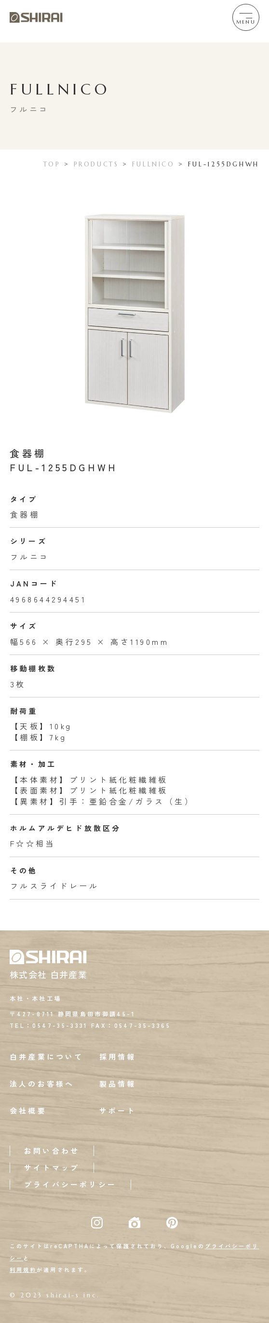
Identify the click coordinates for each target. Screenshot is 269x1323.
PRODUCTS (96, 164)
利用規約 (23, 1269)
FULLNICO (153, 164)
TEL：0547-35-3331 (49, 1025)
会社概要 (28, 1110)
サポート (117, 1110)
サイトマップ (52, 1167)
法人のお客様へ (42, 1083)
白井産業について (47, 1056)
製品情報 (117, 1083)
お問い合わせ (52, 1151)
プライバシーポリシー (70, 1184)
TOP (52, 164)
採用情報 (117, 1056)
